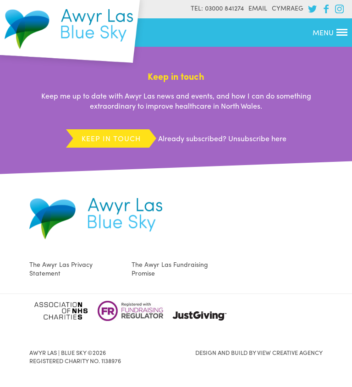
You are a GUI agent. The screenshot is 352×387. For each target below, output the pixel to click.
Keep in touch (111, 138)
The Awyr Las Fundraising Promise (170, 268)
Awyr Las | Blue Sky (69, 29)
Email (257, 7)
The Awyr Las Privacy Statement (61, 268)
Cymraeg (287, 7)
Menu (330, 32)
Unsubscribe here (257, 138)
